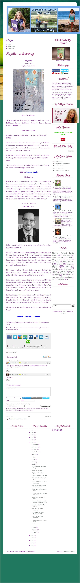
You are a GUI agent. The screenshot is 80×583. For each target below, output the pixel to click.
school (64, 276)
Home (9, 44)
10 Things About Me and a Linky (39, 467)
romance (55, 276)
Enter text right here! (28, 391)
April (33, 464)
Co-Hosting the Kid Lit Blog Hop (65, 196)
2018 (32, 440)
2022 (32, 430)
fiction (66, 268)
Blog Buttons (11, 48)
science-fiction (35, 348)
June (33, 459)
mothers (71, 273)
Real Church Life (59, 168)
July (33, 457)
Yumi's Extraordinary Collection (37, 517)
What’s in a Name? (68, 218)
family (67, 266)
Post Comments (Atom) (21, 419)
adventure (10, 348)
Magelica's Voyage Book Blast (38, 497)
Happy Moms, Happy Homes (62, 163)
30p (20, 374)
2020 (32, 435)
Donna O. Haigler (13, 374)
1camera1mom (58, 161)
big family (60, 257)
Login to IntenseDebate (26, 398)
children (22, 348)
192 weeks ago (25, 374)
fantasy (54, 268)
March (34, 527)
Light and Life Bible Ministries (62, 170)
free (30, 348)
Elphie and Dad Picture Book (39, 475)
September (35, 452)
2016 (32, 535)
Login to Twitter (45, 398)
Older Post (48, 416)
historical (54, 271)
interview (71, 271)
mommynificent (14, 363)
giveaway (55, 269)
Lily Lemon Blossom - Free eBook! (39, 505)
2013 (32, 543)
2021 (32, 432)
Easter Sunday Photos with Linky (39, 490)
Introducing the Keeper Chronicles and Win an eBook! (64, 236)
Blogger (63, 313)
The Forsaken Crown (37, 524)
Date (12, 360)
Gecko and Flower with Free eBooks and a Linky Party (39, 501)
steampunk (61, 277)
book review (16, 348)
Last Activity (21, 360)
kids (55, 273)
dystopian (69, 264)
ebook (26, 348)
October (34, 449)
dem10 (64, 311)
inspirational (63, 271)
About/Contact (11, 46)
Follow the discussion (49, 357)
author (54, 257)
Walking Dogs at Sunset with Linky (39, 520)
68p (20, 362)
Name (7, 400)
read (64, 274)
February (34, 530)
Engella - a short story (37, 473)
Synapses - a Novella (37, 470)
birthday (68, 257)
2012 (32, 545)
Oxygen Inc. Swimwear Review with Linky (38, 513)
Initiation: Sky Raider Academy (37, 509)
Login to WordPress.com (36, 398)
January (34, 532)
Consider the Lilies (59, 166)
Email (22, 400)
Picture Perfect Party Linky (63, 254)
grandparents (67, 269)
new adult (57, 274)
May (33, 462)
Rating (16, 360)
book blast (55, 262)
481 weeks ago (25, 362)
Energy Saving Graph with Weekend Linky (39, 486)
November (35, 447)
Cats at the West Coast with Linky (39, 478)
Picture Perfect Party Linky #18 (63, 187)
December (35, 444)
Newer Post (9, 416)
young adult (43, 348)
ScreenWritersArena (69, 551)
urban (53, 279)
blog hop (56, 259)
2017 (32, 442)
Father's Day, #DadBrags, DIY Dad (63, 211)
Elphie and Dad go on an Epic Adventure (39, 482)
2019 (32, 437)
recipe (69, 274)
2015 (32, 538)
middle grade (63, 273)
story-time (69, 277)
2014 (32, 540)
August (34, 454)
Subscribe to (15, 406)
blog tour (68, 259)
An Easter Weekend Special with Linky (39, 493)
